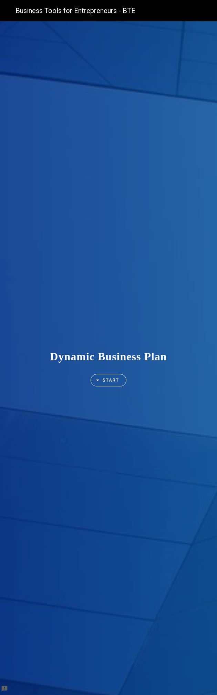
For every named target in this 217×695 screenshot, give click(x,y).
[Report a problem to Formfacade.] (4, 688)
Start (105, 380)
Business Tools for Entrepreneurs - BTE (75, 11)
